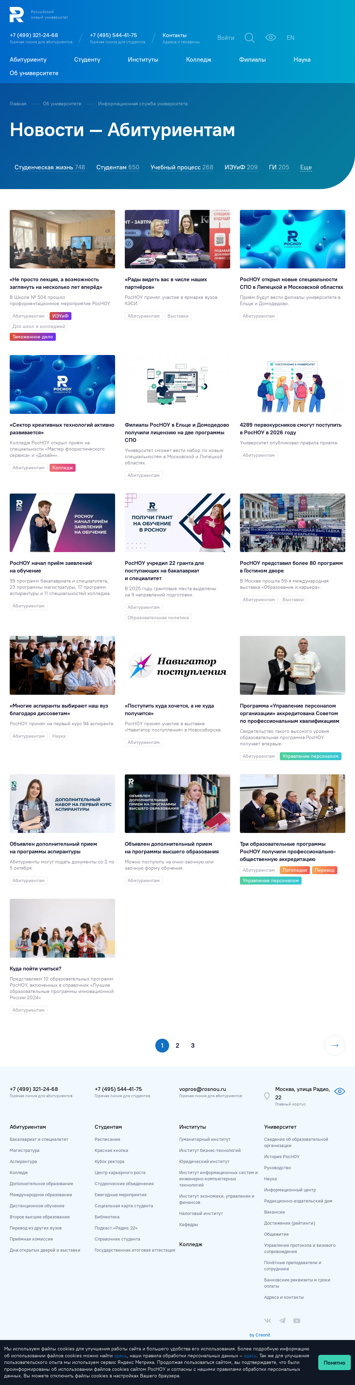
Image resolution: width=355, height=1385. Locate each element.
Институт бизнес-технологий (210, 1150)
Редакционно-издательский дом (298, 1201)
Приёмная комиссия (31, 1239)
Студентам (108, 1126)
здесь (120, 1355)
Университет (280, 1126)
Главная (19, 103)
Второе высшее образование (40, 1216)
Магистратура (25, 1150)
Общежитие (276, 1234)
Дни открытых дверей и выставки (45, 1250)
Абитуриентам (28, 1126)
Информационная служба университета (143, 103)
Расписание (107, 1139)
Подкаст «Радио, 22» (116, 1228)
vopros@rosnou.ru (202, 1088)
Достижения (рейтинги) (289, 1223)
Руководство (277, 1167)
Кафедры (188, 1224)
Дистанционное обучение (37, 1205)
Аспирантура (23, 1161)
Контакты (175, 35)
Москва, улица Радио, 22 (302, 1093)
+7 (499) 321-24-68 (34, 35)
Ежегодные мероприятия (121, 1194)
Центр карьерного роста (120, 1172)
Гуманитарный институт (205, 1139)
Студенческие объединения (124, 1183)
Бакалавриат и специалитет (39, 1139)
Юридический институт (204, 1161)
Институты (192, 1126)
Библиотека (107, 1216)
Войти (225, 38)
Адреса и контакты (284, 1297)
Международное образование (41, 1194)
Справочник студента (117, 1239)
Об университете (63, 103)
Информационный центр (290, 1189)
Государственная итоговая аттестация (135, 1250)
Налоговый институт (201, 1213)
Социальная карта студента (124, 1205)
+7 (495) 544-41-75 (113, 35)
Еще (306, 167)
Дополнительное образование (41, 1183)
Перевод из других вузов (36, 1228)
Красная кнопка (111, 1150)
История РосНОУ (282, 1156)
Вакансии (274, 1212)
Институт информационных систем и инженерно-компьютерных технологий (218, 1179)
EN (291, 38)
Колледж (19, 1172)
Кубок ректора (109, 1161)
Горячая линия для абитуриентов (41, 41)
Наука (270, 1178)
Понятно (334, 1362)
